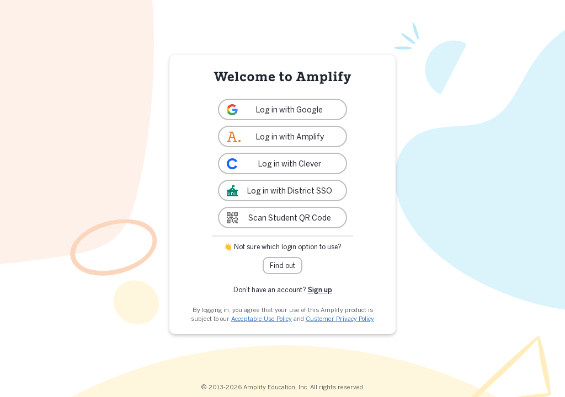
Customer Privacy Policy (340, 319)
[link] (282, 109)
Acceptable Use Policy (261, 319)
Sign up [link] (320, 290)
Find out (282, 265)
